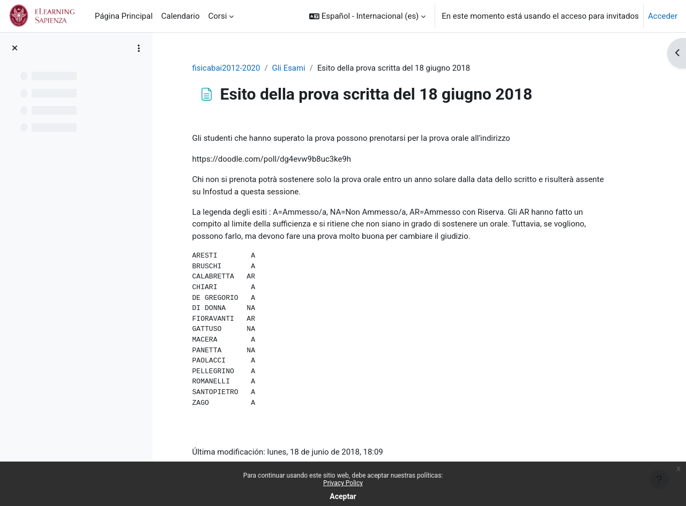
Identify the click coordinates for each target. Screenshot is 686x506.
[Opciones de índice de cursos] (138, 48)
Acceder (662, 16)
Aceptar (343, 496)
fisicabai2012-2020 (235, 68)
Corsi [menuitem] (217, 16)
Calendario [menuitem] (180, 16)
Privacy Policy (343, 483)
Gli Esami (297, 68)
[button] (367, 16)
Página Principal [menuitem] (124, 16)
